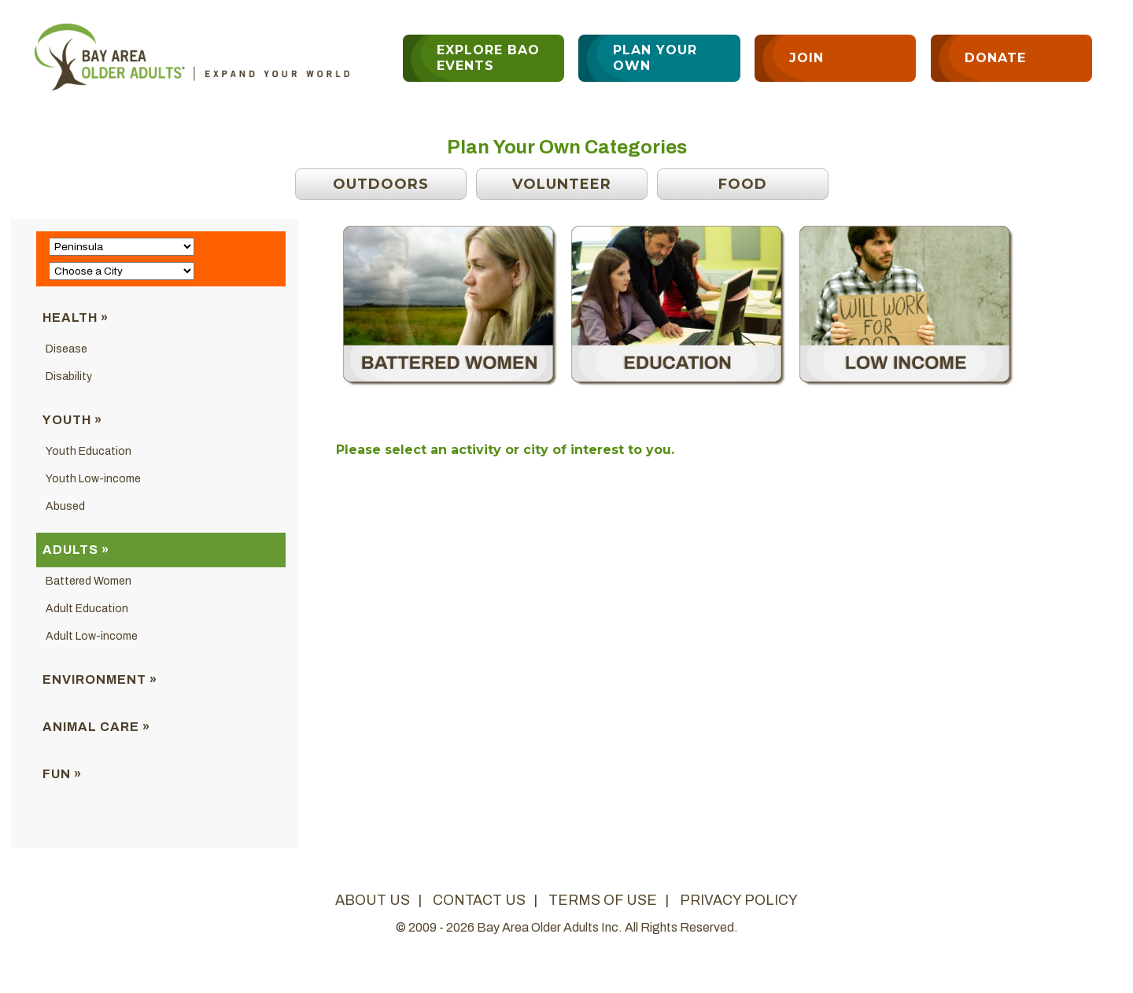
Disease (66, 349)
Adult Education (87, 609)
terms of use (602, 900)
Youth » (72, 419)
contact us (479, 900)
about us (372, 900)
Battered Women (88, 581)
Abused (65, 506)
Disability (69, 376)
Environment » (99, 679)
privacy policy (739, 900)
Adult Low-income (92, 636)
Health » (75, 317)
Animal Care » (96, 726)
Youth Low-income (93, 479)
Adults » (75, 549)
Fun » (62, 774)
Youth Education (88, 451)
